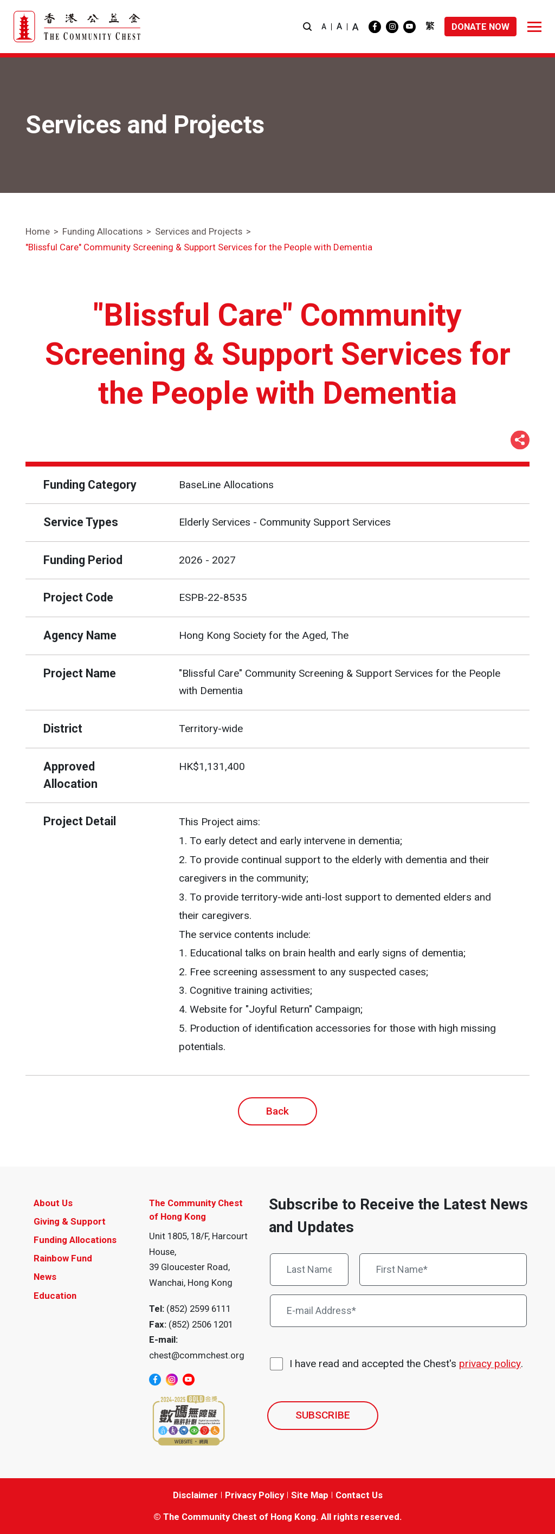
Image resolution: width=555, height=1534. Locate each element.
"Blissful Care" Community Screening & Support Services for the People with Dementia (198, 247)
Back (277, 1111)
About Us (53, 1203)
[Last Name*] (309, 1269)
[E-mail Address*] (398, 1310)
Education (55, 1295)
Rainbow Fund (63, 1258)
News (45, 1276)
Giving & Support (70, 1221)
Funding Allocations (102, 231)
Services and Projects (198, 231)
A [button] (323, 26)
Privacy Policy (254, 1495)
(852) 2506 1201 (201, 1324)
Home (37, 231)
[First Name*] (443, 1269)
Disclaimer (195, 1495)
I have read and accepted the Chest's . (406, 1364)
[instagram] (392, 27)
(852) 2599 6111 (198, 1308)
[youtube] (409, 27)
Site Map (309, 1495)
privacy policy (490, 1363)
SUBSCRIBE (322, 1415)
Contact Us (359, 1495)
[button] (307, 27)
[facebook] (375, 27)
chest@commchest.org (196, 1355)
